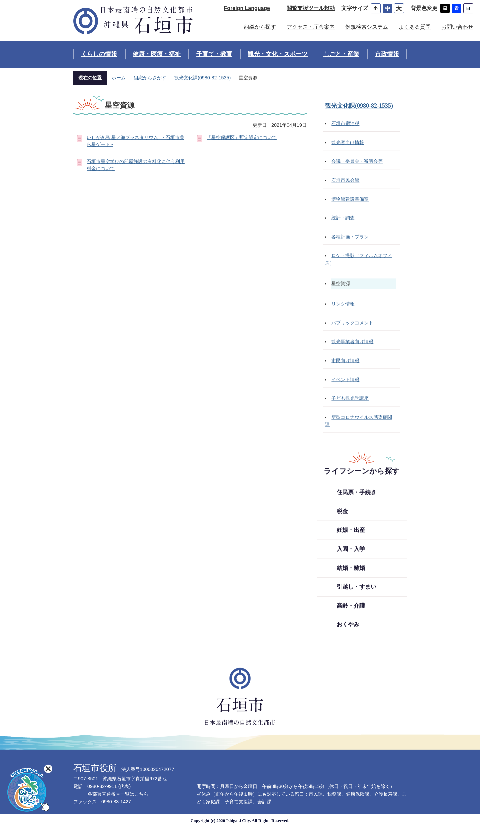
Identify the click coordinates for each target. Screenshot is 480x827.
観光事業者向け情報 (352, 341)
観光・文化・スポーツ (278, 54)
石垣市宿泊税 (345, 123)
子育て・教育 (214, 54)
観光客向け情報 (347, 142)
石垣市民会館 (345, 180)
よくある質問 (415, 27)
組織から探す (260, 27)
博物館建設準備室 (350, 199)
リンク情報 (343, 303)
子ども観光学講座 (350, 398)
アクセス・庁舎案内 (311, 27)
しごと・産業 (341, 54)
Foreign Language (247, 8)
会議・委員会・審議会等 (357, 161)
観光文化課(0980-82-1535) (202, 77)
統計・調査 (343, 217)
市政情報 (387, 54)
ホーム (119, 77)
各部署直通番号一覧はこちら (118, 794)
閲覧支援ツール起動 (311, 8)
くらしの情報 (99, 54)
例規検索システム (366, 27)
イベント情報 (345, 379)
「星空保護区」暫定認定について (242, 137)
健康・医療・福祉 (157, 54)
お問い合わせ (457, 27)
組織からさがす (150, 77)
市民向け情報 (345, 360)
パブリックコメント (352, 322)
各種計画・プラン (350, 236)
